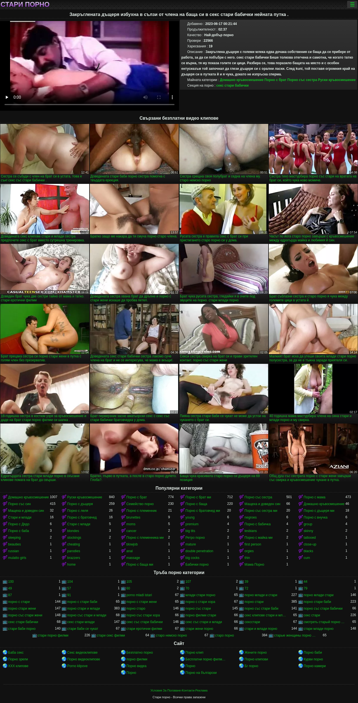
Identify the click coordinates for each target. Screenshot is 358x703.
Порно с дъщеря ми (319, 511)
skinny (308, 531)
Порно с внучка (316, 517)
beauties (14, 544)
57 (69, 588)
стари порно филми (53, 635)
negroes (250, 517)
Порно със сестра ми (260, 511)
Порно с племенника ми (145, 538)
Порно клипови (256, 659)
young (190, 517)
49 (10, 588)
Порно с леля (77, 511)
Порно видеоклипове (83, 659)
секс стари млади (81, 622)
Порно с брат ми (198, 497)
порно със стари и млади (86, 615)
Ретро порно (195, 538)
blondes (73, 531)
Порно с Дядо (18, 524)
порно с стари (19, 602)
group (308, 524)
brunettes (133, 517)
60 (128, 588)
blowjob (132, 544)
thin (247, 558)
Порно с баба (18, 531)
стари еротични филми (144, 629)
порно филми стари (200, 615)
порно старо (135, 608)
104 (70, 582)
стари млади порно (319, 629)
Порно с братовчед (81, 517)
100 (11, 582)
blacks (308, 551)
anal (129, 551)
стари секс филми (111, 635)
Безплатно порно (139, 653)
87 (10, 595)
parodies (73, 551)
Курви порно (313, 659)
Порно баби (313, 653)
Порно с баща (196, 504)
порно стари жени (22, 608)
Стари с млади (78, 524)
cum (307, 558)
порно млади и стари (260, 595)
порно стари (253, 602)
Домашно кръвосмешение (241, 80)
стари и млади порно (260, 629)
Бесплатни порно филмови (206, 659)
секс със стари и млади (203, 622)
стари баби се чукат (82, 629)
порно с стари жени (141, 602)
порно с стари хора (200, 602)
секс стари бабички (232, 85)
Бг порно (251, 666)
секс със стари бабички (144, 622)
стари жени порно (199, 629)
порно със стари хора (143, 615)
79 (305, 588)
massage (133, 558)
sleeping (14, 538)
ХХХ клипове (18, 666)
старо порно (224, 635)
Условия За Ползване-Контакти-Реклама (179, 690)
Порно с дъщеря (80, 504)
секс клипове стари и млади (265, 615)
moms (131, 524)
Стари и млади (19, 517)
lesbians (250, 531)
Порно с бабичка (257, 524)
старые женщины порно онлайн (295, 635)
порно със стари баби (261, 608)
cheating (73, 544)
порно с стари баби (82, 602)
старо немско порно (171, 635)
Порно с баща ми (139, 564)
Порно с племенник (141, 511)
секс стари (312, 615)
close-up (310, 544)
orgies (249, 551)
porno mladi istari (139, 595)
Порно (190, 666)
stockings (74, 538)
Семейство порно (140, 504)
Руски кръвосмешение (336, 80)
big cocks (192, 558)
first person (252, 544)
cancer (131, 531)
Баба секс (15, 653)
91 (69, 595)
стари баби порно (22, 629)
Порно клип (194, 653)
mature (190, 544)
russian (13, 551)
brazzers (73, 558)
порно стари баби (317, 602)
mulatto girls (17, 558)
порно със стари (198, 608)
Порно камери (315, 666)
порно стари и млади (83, 608)
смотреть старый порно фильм (324, 622)
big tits (190, 531)
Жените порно (255, 653)
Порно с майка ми (258, 538)
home (71, 564)
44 (305, 582)
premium (192, 524)
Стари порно (25, 4)
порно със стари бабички (323, 608)
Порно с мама (315, 497)
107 (188, 582)
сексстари (252, 622)
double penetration (199, 551)
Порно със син (19, 504)
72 (246, 588)
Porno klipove (77, 666)
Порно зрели (18, 659)
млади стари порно (200, 595)
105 (129, 582)
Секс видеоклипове (82, 653)
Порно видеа (136, 666)
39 (246, 582)
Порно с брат (276, 80)
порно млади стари (319, 595)
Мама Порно (254, 564)
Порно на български (201, 673)
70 (187, 588)
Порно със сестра (302, 80)
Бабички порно (197, 564)
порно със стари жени (25, 615)
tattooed (310, 538)
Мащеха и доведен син (262, 504)
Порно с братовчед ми (202, 511)
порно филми (136, 659)
